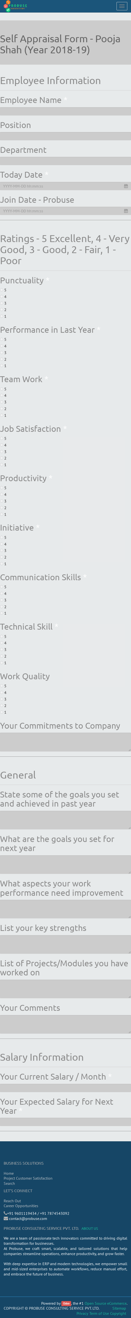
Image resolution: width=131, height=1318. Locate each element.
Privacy (82, 1313)
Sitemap (119, 1308)
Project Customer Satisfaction (28, 1178)
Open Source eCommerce (106, 1303)
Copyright (118, 1313)
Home (9, 1173)
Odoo (66, 1303)
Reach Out (12, 1200)
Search (9, 1183)
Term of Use (99, 1313)
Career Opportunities (21, 1205)
